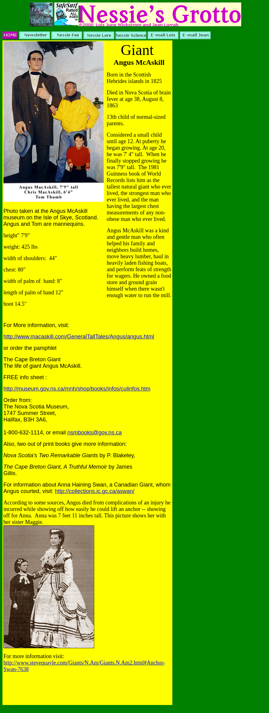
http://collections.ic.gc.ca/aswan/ (94, 491)
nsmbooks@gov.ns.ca (94, 432)
